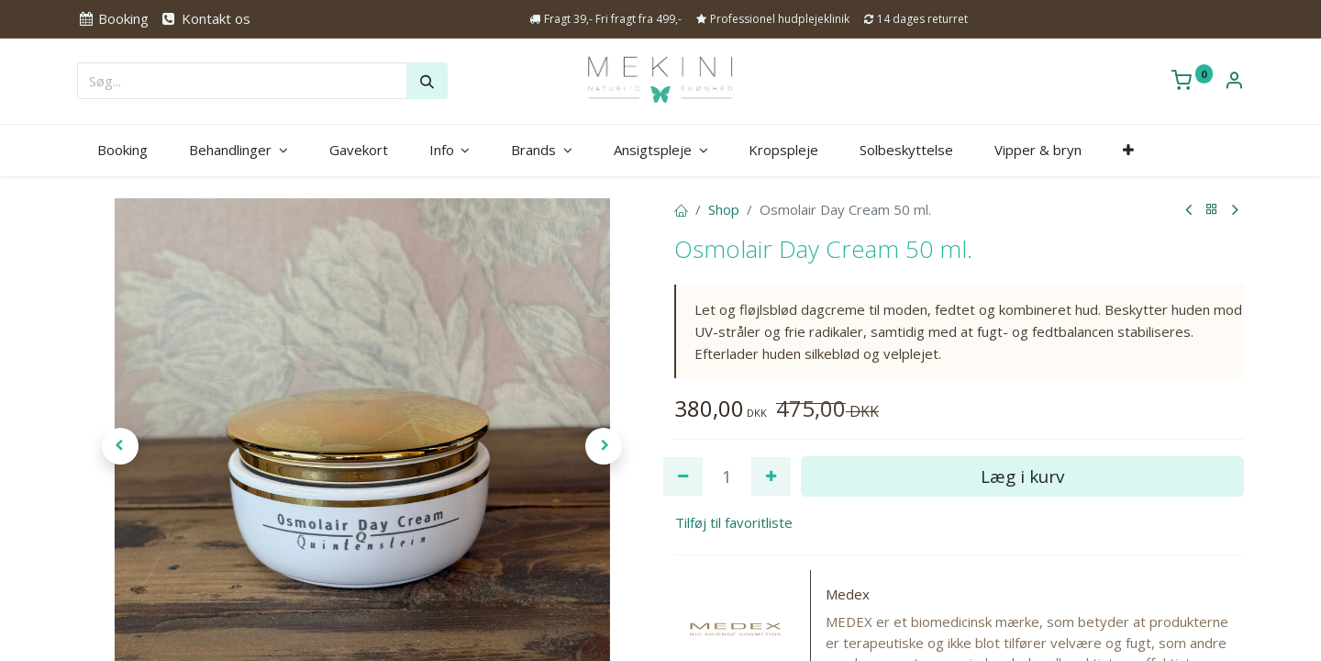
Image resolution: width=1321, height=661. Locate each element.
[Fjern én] (683, 477)
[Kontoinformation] (1234, 82)
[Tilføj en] (771, 477)
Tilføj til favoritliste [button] (734, 522)
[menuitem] (123, 150)
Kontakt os (205, 18)
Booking (113, 18)
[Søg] (427, 80)
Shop (723, 209)
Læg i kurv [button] (1022, 476)
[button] (1128, 150)
